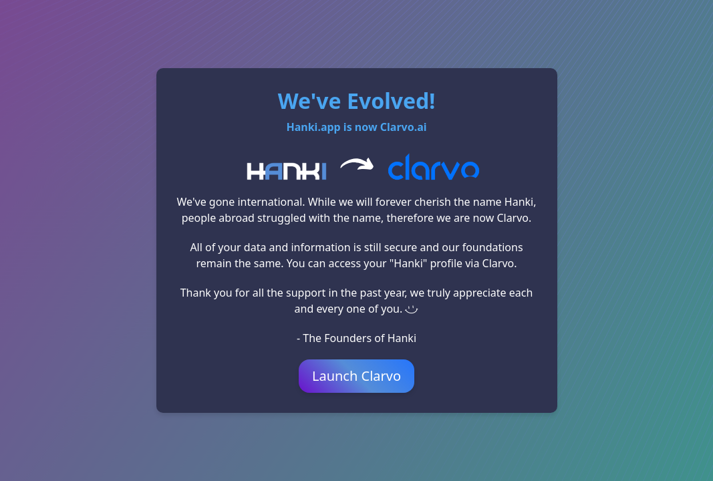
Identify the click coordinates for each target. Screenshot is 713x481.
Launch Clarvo (356, 376)
